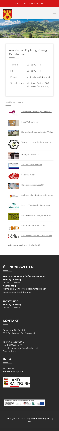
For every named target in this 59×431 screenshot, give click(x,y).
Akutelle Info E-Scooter (31, 164)
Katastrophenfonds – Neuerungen (36, 236)
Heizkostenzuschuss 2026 (32, 185)
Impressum (9, 368)
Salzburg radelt (28, 175)
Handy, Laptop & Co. (30, 154)
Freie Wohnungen (29, 122)
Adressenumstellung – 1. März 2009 (24, 245)
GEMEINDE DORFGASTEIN (29, 3)
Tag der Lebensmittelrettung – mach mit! (40, 142)
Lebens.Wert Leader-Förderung (35, 205)
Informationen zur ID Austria (34, 225)
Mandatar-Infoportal (13, 371)
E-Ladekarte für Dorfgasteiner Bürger (38, 215)
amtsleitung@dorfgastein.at (41, 77)
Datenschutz (9, 351)
